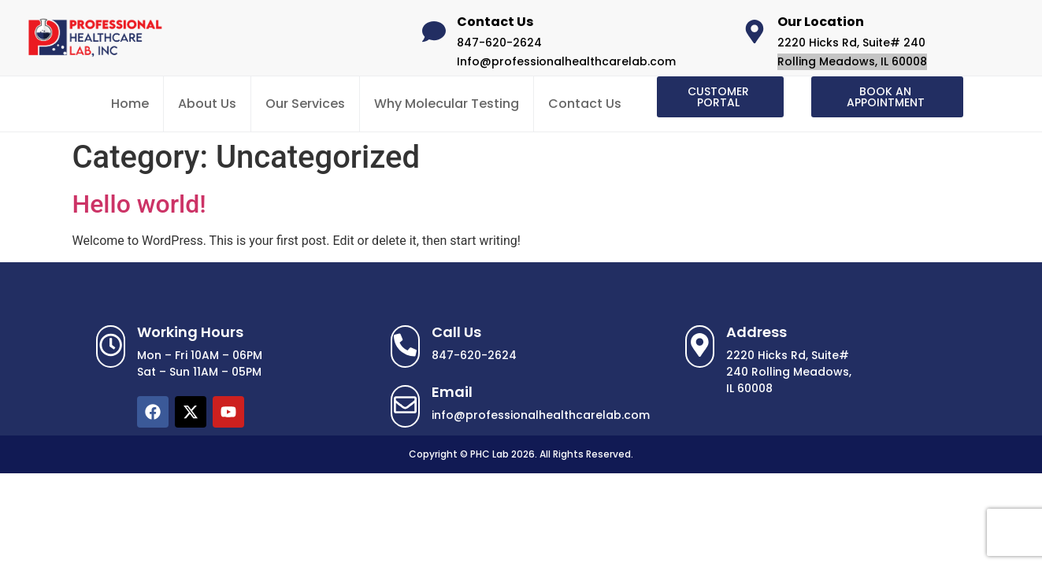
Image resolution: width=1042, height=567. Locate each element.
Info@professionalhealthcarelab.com (566, 61)
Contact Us (584, 103)
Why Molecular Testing (446, 103)
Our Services (305, 103)
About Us (207, 103)
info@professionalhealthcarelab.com (541, 415)
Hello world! (139, 204)
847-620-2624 (499, 42)
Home (130, 103)
